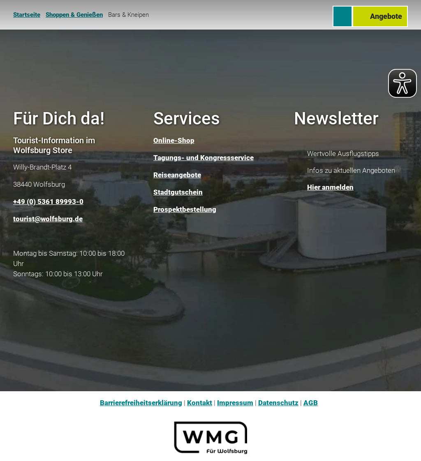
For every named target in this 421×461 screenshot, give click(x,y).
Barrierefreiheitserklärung (141, 403)
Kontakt (199, 403)
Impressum (235, 403)
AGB (310, 403)
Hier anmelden (330, 187)
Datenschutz (278, 403)
